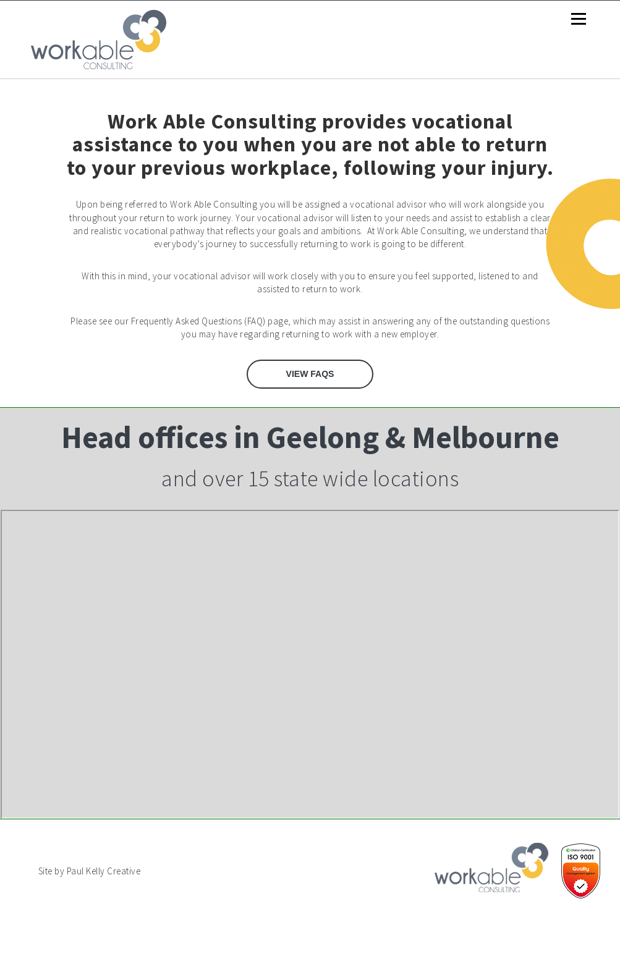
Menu (578, 19)
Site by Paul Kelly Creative (89, 871)
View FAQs (310, 374)
